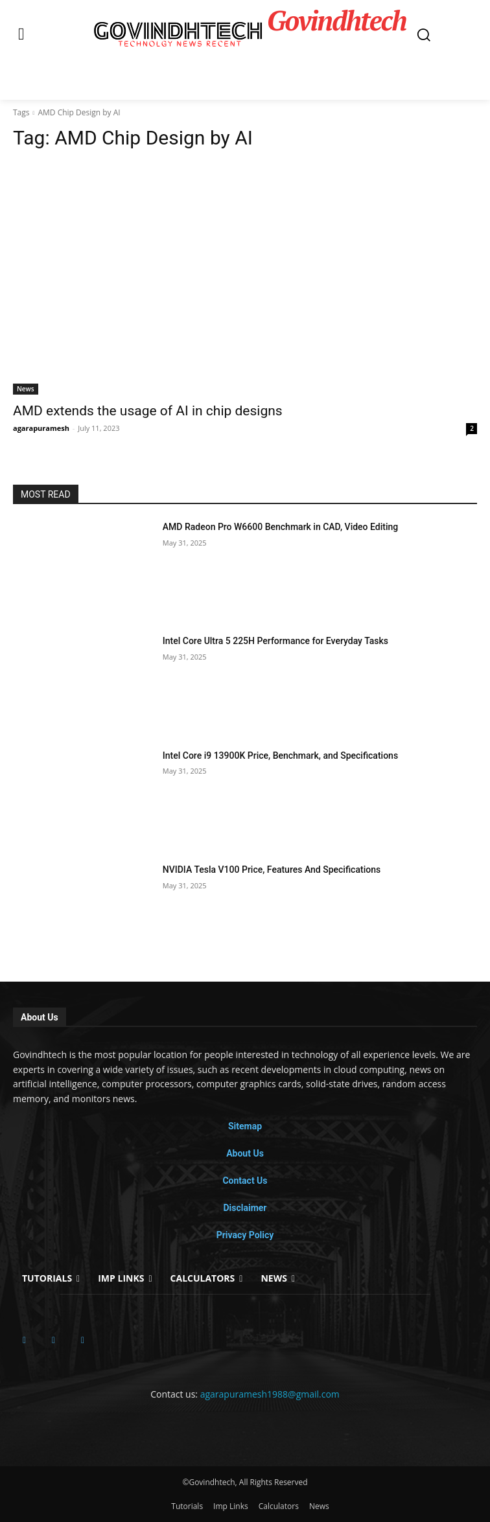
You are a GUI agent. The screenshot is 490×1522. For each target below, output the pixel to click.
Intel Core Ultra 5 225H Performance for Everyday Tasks (275, 641)
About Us (245, 1153)
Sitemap (245, 1126)
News (25, 388)
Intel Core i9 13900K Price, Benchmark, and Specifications (280, 755)
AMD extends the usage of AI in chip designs (148, 411)
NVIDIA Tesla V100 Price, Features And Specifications (271, 869)
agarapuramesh (41, 428)
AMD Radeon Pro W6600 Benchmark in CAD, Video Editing (280, 527)
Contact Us (244, 1180)
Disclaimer (244, 1208)
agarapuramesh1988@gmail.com (270, 1394)
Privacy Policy (245, 1235)
